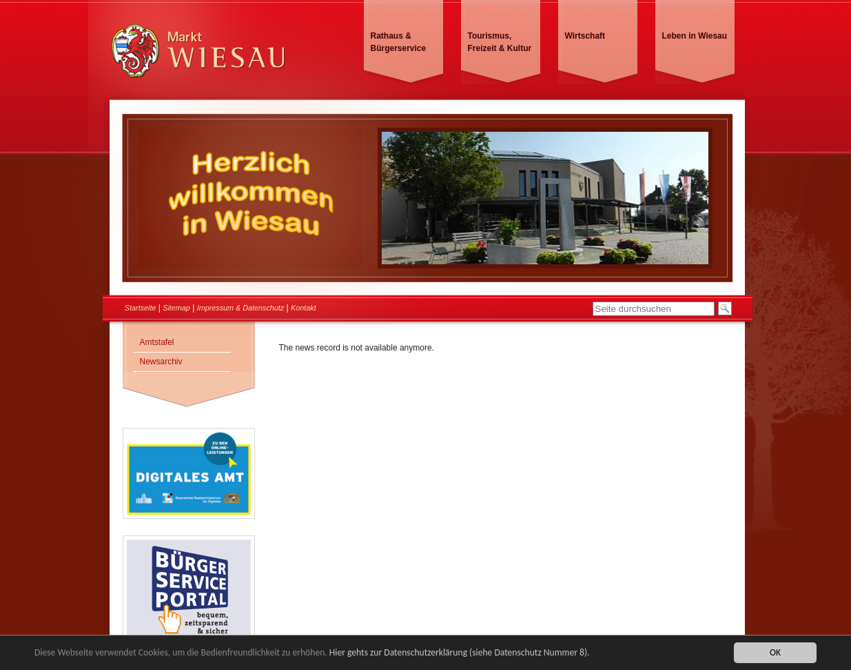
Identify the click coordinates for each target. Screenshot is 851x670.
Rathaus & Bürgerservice (399, 42)
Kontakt (303, 308)
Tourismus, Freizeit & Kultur (500, 42)
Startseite (140, 308)
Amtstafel (157, 342)
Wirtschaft (585, 36)
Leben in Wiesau (695, 36)
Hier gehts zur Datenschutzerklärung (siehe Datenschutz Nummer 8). (459, 653)
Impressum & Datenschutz (241, 308)
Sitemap (176, 308)
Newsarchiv (161, 361)
